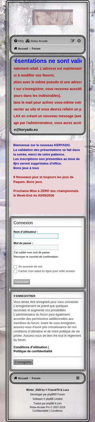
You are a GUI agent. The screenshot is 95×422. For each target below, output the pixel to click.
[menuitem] (19, 41)
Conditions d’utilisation (30, 347)
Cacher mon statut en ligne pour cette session (44, 271)
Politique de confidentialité (33, 351)
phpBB (51, 394)
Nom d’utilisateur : (26, 231)
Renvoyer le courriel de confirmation (36, 256)
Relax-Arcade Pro (40, 407)
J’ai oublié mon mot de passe (32, 252)
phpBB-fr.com (54, 403)
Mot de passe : (23, 243)
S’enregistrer (23, 362)
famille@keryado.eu (21, 130)
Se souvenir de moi (28, 266)
